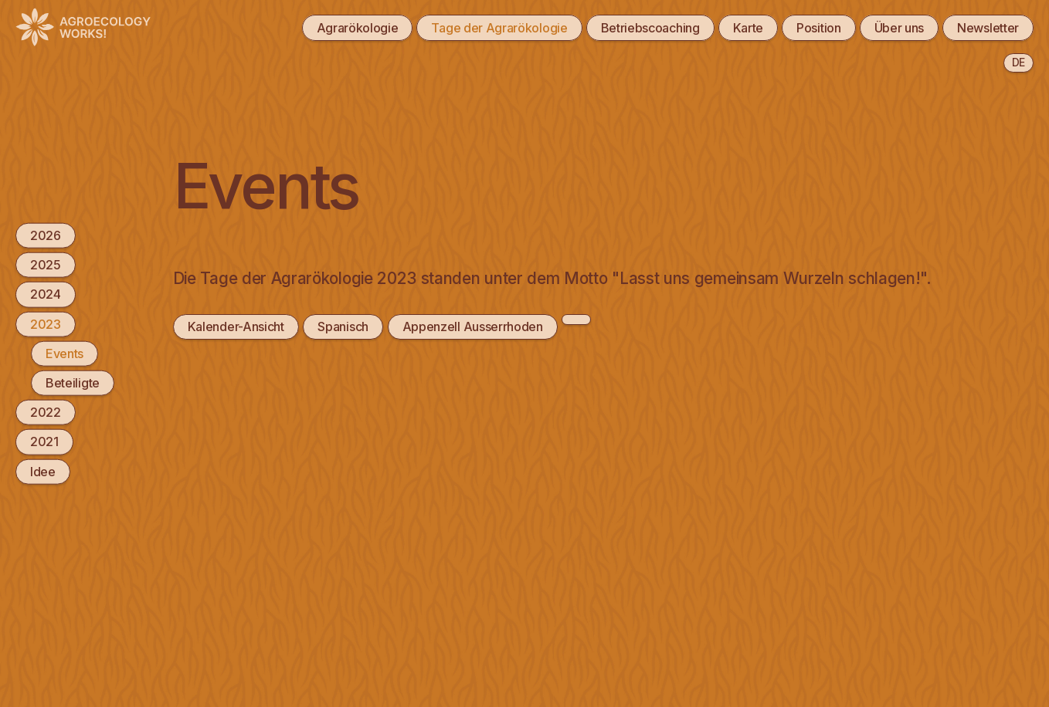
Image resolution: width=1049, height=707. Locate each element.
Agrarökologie (358, 28)
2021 (44, 441)
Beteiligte (73, 383)
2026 (45, 235)
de (1018, 62)
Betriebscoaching (650, 28)
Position (818, 28)
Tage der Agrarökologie (499, 28)
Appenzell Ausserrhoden (472, 326)
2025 (45, 264)
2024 (45, 294)
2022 (45, 412)
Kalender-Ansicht (236, 326)
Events (64, 352)
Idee (43, 471)
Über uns (899, 28)
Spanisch (342, 326)
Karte (748, 28)
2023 (45, 323)
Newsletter (988, 28)
